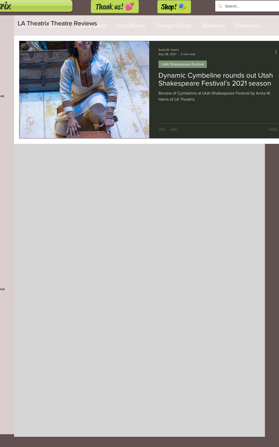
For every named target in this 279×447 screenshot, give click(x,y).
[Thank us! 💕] (115, 6)
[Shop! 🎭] (174, 6)
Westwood (247, 25)
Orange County (173, 25)
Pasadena (213, 25)
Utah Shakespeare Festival (183, 64)
